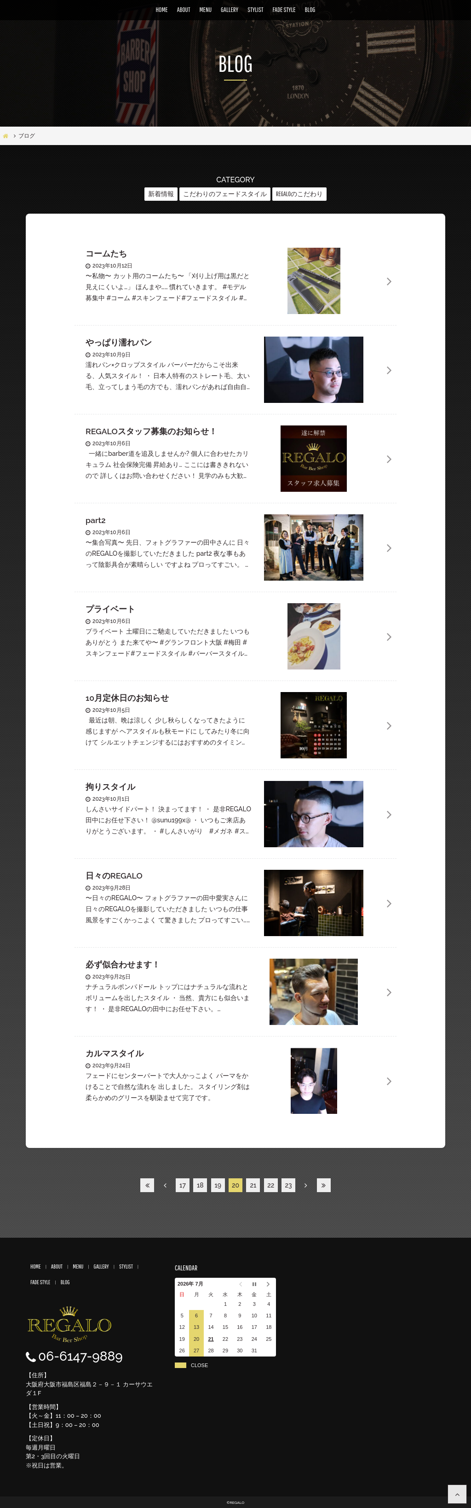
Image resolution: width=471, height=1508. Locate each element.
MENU (205, 9)
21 (253, 1185)
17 (182, 1185)
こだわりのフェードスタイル (225, 194)
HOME (162, 9)
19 (217, 1185)
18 (200, 1185)
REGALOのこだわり (299, 194)
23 (288, 1185)
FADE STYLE (284, 9)
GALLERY (229, 9)
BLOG (310, 9)
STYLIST (255, 9)
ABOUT (183, 9)
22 (270, 1185)
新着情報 (161, 194)
